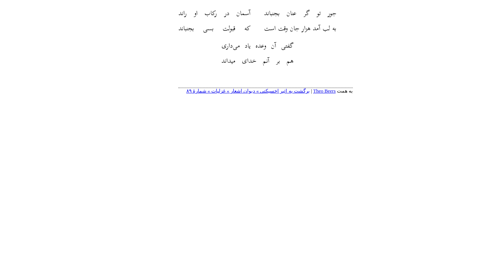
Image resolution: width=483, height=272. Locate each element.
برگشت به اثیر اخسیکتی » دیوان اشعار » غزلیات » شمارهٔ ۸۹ (224, 91)
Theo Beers (300, 91)
